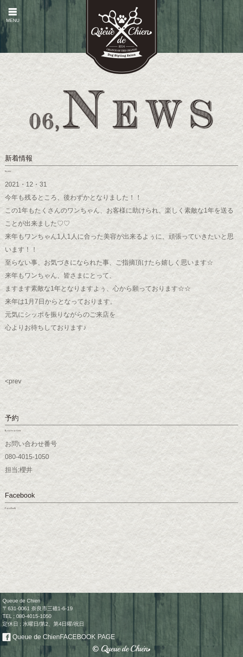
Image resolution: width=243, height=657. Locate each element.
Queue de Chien (58, 636)
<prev (13, 381)
